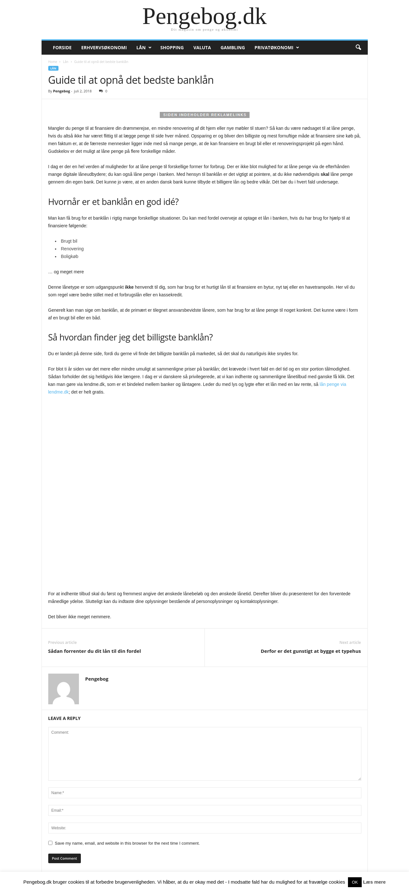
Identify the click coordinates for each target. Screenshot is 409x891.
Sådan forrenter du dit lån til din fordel (94, 651)
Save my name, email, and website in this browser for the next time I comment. (127, 843)
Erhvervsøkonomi (104, 47)
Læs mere (374, 882)
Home (52, 61)
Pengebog (61, 91)
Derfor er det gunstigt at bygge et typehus (311, 651)
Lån (141, 47)
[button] (358, 48)
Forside (62, 47)
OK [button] (355, 882)
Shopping (172, 47)
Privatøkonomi (274, 47)
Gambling (232, 47)
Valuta (202, 47)
